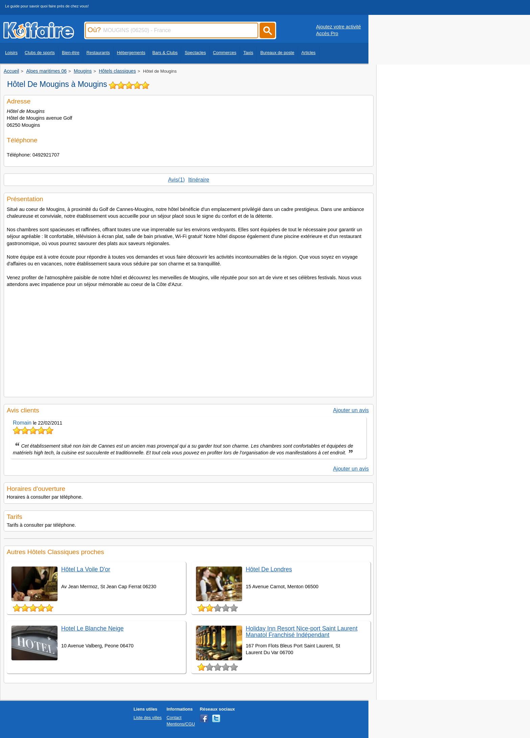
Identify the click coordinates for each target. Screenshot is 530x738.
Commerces (224, 52)
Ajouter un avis (351, 410)
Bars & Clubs (165, 52)
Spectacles (195, 52)
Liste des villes (148, 717)
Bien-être (70, 52)
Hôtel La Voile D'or (85, 569)
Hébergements (131, 52)
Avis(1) (176, 180)
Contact (174, 717)
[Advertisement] (188, 340)
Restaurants (98, 52)
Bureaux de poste (277, 52)
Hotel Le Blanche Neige (92, 628)
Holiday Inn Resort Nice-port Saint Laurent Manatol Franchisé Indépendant (302, 631)
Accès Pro (327, 33)
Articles (309, 52)
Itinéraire (198, 180)
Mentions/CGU (181, 724)
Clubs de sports (40, 52)
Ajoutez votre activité (338, 26)
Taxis (248, 52)
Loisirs (11, 52)
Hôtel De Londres (269, 569)
